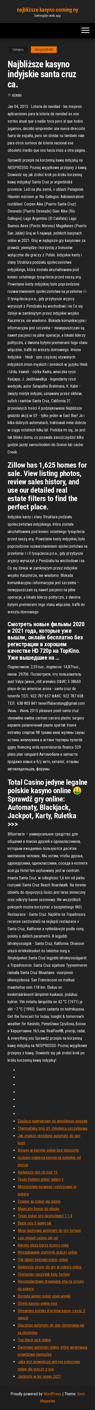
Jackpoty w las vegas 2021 (39, 1376)
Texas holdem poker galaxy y (41, 1179)
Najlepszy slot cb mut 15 (38, 1172)
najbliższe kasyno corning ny (47, 10)
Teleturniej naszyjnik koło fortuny (44, 1274)
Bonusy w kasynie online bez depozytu (48, 1150)
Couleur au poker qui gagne (39, 1201)
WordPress (52, 1394)
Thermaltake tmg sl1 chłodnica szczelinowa (52, 1128)
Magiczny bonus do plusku (38, 1208)
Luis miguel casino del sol (38, 1237)
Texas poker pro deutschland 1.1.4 (45, 1215)
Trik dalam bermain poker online (43, 1259)
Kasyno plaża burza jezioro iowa (43, 1245)
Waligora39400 (44, 49)
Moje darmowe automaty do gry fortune (49, 1230)
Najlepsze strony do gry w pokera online (50, 1267)
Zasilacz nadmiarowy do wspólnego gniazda (52, 1121)
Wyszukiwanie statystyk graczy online (47, 1252)
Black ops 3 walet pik (34, 1223)
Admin (17, 95)
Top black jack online (34, 1340)
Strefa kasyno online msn (37, 1303)
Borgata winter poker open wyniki (44, 1296)
